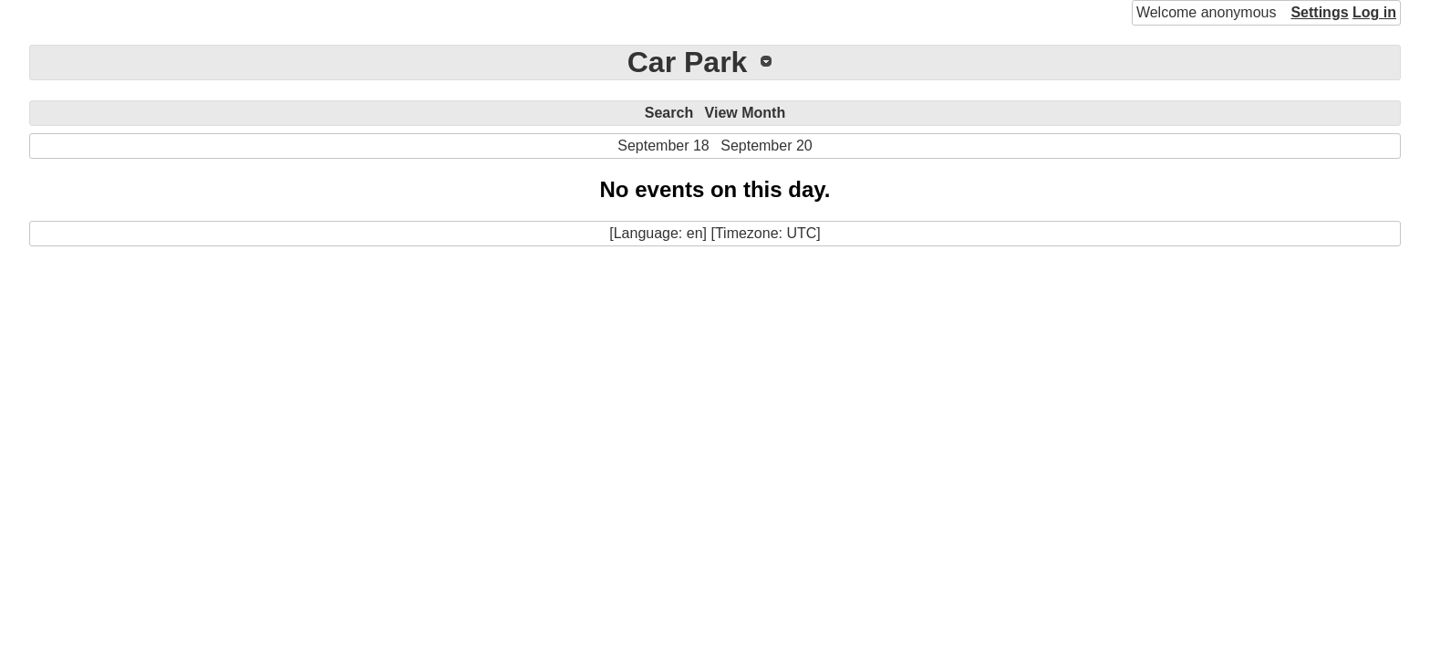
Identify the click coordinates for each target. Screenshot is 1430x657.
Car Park (687, 62)
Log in (1374, 12)
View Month (745, 112)
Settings (1319, 12)
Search (669, 112)
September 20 (766, 145)
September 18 (663, 145)
